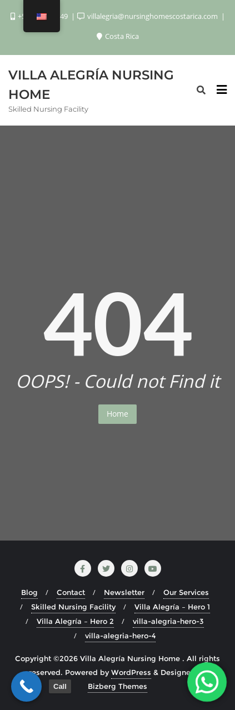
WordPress (131, 672)
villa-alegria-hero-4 (120, 635)
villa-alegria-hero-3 (168, 621)
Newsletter (124, 592)
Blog (29, 592)
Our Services (186, 592)
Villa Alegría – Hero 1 (172, 606)
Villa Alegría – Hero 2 (75, 621)
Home (117, 413)
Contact (71, 592)
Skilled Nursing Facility (73, 606)
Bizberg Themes (117, 686)
